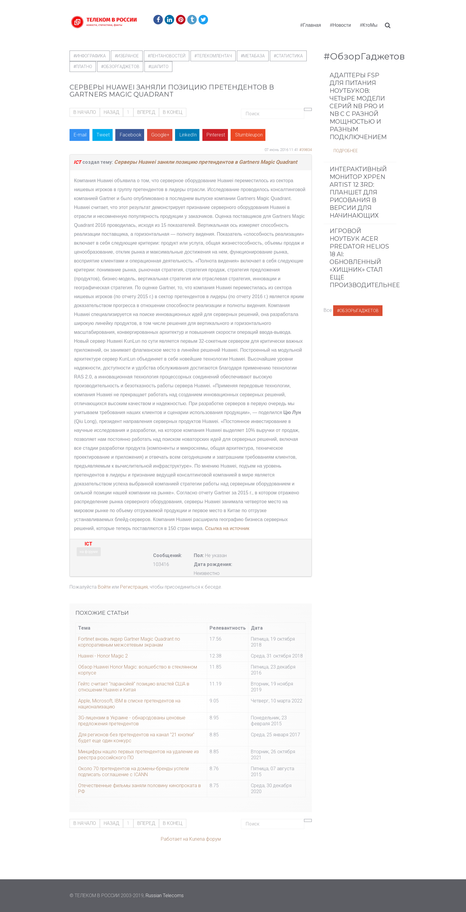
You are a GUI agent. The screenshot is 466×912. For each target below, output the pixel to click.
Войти (104, 587)
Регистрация (134, 587)
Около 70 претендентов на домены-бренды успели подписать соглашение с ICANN (133, 771)
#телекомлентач (213, 56)
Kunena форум (205, 839)
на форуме (89, 552)
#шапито (158, 66)
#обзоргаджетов (120, 66)
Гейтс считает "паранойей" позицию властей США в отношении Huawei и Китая (133, 687)
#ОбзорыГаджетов (358, 310)
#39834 (305, 149)
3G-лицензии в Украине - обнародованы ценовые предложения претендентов (131, 721)
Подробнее (345, 150)
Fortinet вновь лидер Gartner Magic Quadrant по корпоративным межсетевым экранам (129, 642)
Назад (111, 112)
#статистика (288, 56)
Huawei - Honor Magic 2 (103, 656)
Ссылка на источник (227, 528)
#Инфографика (89, 56)
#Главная (310, 25)
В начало (84, 112)
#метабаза (253, 56)
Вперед (146, 112)
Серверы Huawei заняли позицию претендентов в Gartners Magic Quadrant (205, 162)
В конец (172, 112)
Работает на (174, 839)
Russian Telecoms (165, 895)
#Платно (82, 66)
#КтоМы (368, 25)
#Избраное (127, 56)
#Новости (340, 25)
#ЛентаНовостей (166, 56)
